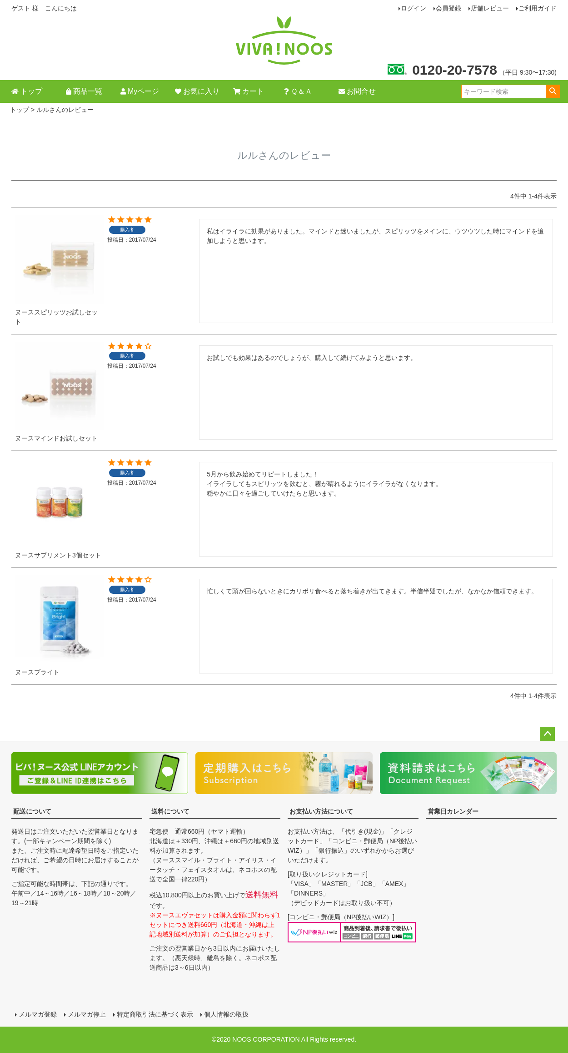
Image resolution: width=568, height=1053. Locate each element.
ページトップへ (547, 734)
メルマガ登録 (38, 1014)
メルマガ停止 (87, 1014)
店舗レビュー (490, 8)
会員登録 (448, 8)
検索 (553, 91)
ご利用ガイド (537, 8)
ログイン (413, 8)
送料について (170, 811)
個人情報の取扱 (226, 1014)
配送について (32, 811)
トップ (19, 109)
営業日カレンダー (453, 811)
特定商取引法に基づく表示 (155, 1014)
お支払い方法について (321, 811)
